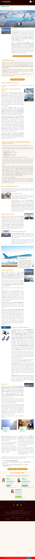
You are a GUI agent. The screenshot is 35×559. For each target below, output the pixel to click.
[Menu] (33, 1)
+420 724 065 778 (25, 522)
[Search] (31, 2)
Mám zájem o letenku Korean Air (22, 58)
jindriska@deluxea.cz (25, 520)
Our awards (17, 556)
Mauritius (10, 540)
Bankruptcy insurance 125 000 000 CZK (17, 555)
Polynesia (24, 540)
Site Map (27, 556)
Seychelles (19, 540)
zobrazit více (29, 557)
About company (7, 556)
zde (2, 311)
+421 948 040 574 (18, 533)
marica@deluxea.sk (18, 531)
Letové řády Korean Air (17, 87)
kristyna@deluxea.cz (9, 520)
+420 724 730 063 (9, 522)
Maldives (14, 540)
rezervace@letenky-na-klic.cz (12, 498)
